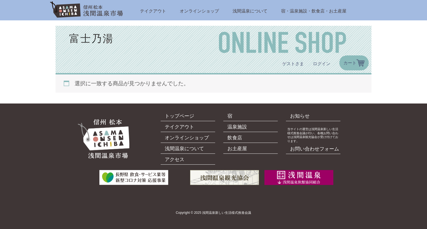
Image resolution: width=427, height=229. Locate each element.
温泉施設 (237, 127)
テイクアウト (153, 11)
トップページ (179, 116)
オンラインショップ (199, 11)
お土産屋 (237, 148)
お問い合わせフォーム (314, 149)
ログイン (321, 63)
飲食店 (234, 137)
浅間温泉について (250, 11)
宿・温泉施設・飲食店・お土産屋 (313, 11)
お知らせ (300, 116)
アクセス (174, 159)
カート (349, 63)
